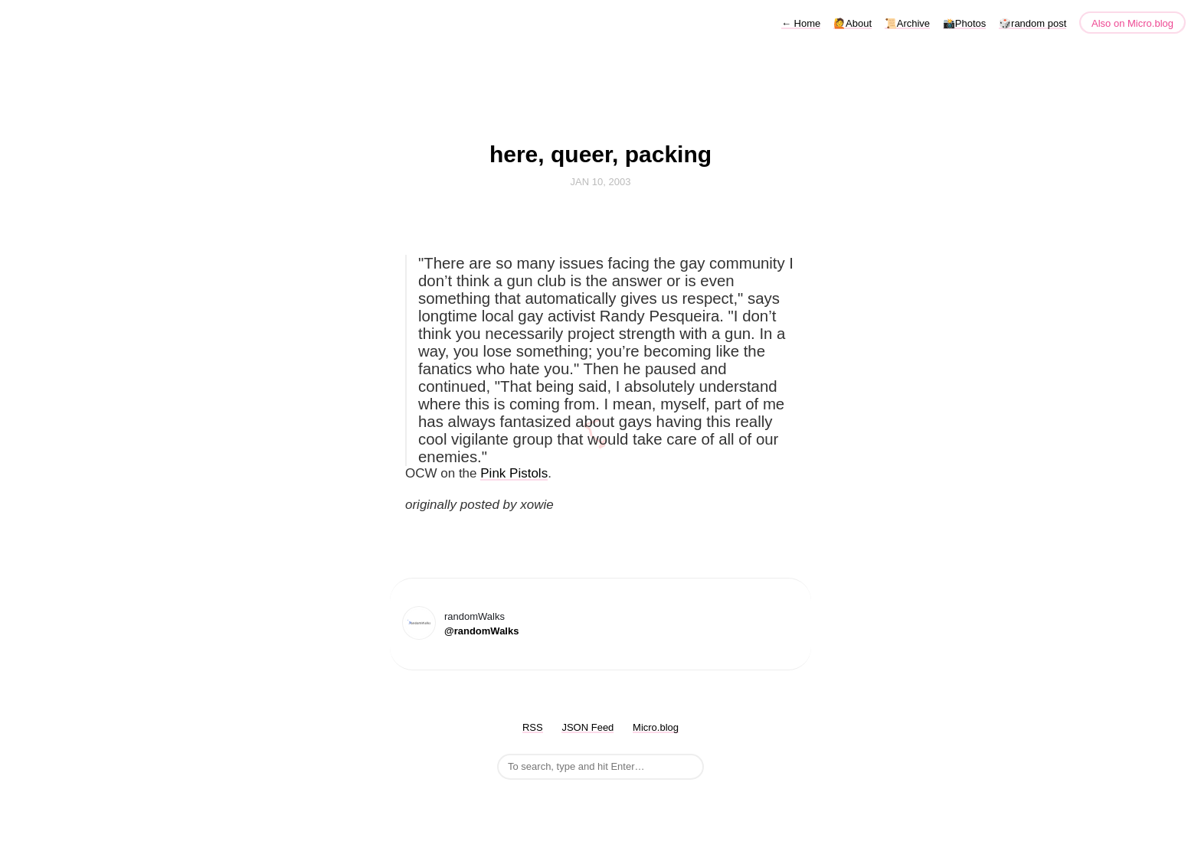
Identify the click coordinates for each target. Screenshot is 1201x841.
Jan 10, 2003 (601, 181)
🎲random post (1032, 23)
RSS (532, 727)
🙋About (852, 23)
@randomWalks (481, 631)
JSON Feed (587, 727)
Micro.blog (656, 727)
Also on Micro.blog (1132, 23)
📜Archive (907, 23)
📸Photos (964, 23)
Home (800, 23)
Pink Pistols (514, 473)
